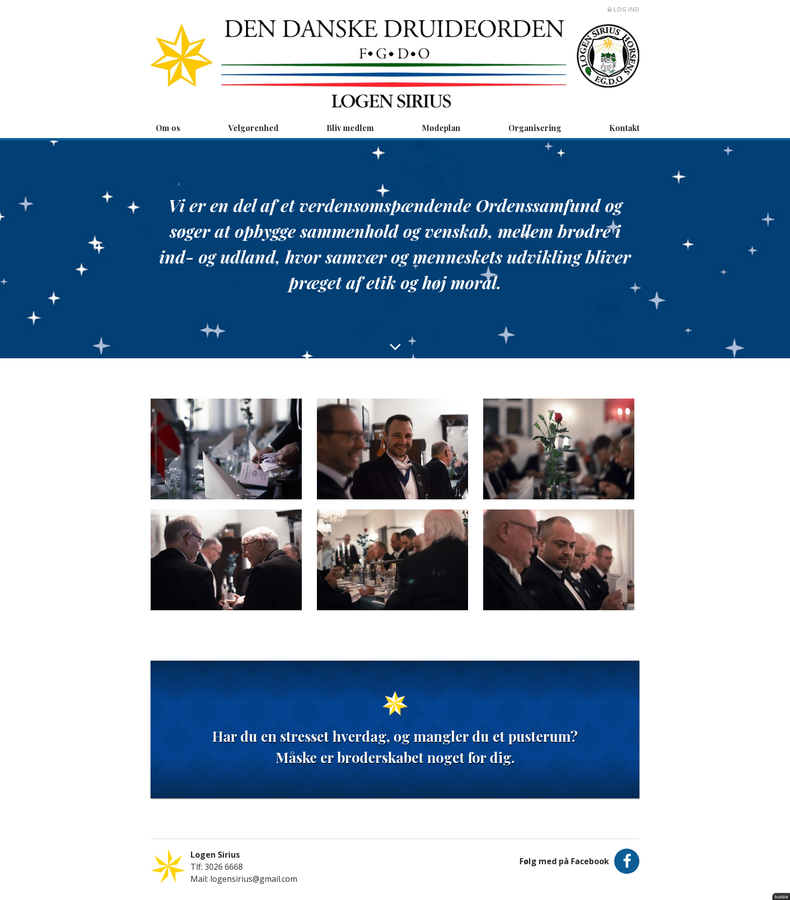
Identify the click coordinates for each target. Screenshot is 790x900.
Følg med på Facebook (579, 861)
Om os (168, 127)
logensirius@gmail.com (253, 878)
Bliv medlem (350, 127)
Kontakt (624, 127)
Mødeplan (441, 127)
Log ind (623, 9)
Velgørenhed (253, 127)
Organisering (534, 127)
